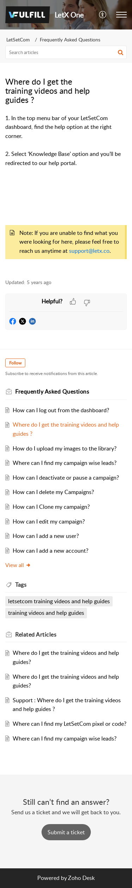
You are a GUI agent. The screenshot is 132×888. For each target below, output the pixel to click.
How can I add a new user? (46, 536)
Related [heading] (35, 634)
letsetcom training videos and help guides (59, 601)
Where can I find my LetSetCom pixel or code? (69, 724)
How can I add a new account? (50, 550)
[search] (66, 52)
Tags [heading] (20, 584)
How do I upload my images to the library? (65, 448)
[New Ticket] (66, 832)
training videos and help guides (46, 613)
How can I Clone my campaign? (51, 507)
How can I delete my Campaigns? (53, 492)
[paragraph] (66, 193)
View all (18, 564)
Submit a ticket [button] (66, 832)
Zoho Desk (81, 878)
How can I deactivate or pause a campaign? (66, 477)
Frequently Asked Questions (70, 39)
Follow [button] (15, 363)
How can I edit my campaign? (49, 521)
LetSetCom (18, 39)
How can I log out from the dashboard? (61, 410)
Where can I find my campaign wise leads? (65, 463)
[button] (103, 15)
